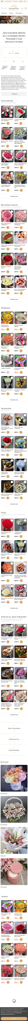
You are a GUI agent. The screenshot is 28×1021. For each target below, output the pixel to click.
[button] (2, 1)
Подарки (19, 13)
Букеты (4, 13)
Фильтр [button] (14, 94)
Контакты (15, 1)
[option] (14, 20)
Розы (11, 13)
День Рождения (14, 728)
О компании (8, 1)
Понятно (14, 1018)
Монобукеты (14, 739)
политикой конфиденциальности (11, 1013)
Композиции (14, 750)
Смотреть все (14, 196)
